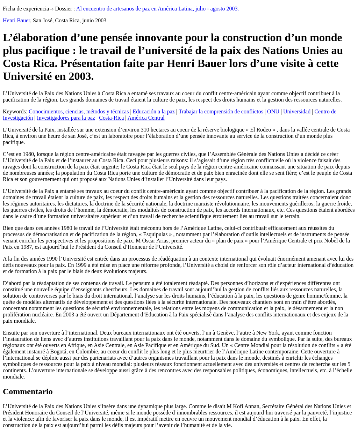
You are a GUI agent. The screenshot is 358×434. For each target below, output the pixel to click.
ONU (273, 111)
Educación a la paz (154, 111)
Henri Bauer (16, 20)
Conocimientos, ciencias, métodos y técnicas (79, 111)
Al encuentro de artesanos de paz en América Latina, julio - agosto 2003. (157, 9)
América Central (146, 118)
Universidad (296, 111)
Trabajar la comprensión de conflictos (221, 111)
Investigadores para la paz (66, 118)
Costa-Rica (111, 118)
